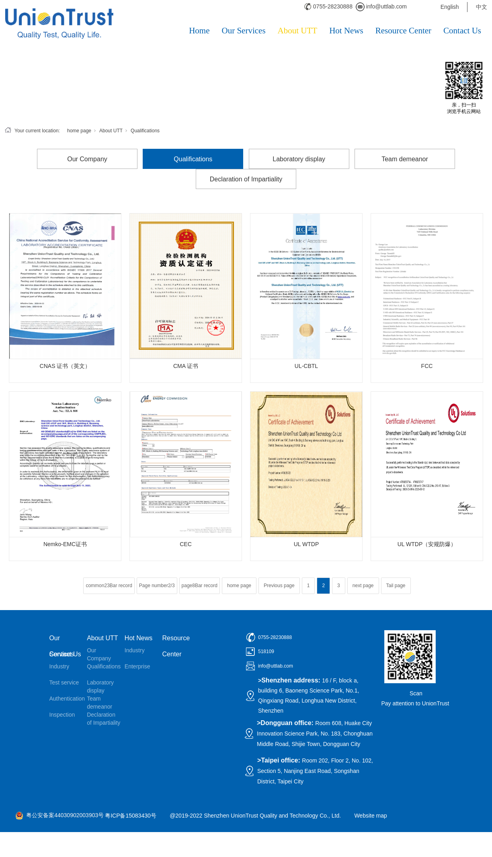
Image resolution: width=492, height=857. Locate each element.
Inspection (62, 714)
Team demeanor (404, 159)
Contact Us (462, 30)
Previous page (279, 585)
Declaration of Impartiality (246, 179)
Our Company (87, 159)
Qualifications (145, 131)
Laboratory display (299, 159)
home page (79, 131)
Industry (59, 666)
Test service (64, 682)
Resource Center (403, 30)
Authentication (66, 698)
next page (363, 585)
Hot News (346, 30)
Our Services (244, 30)
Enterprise (137, 666)
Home (199, 30)
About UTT (298, 30)
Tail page (396, 585)
